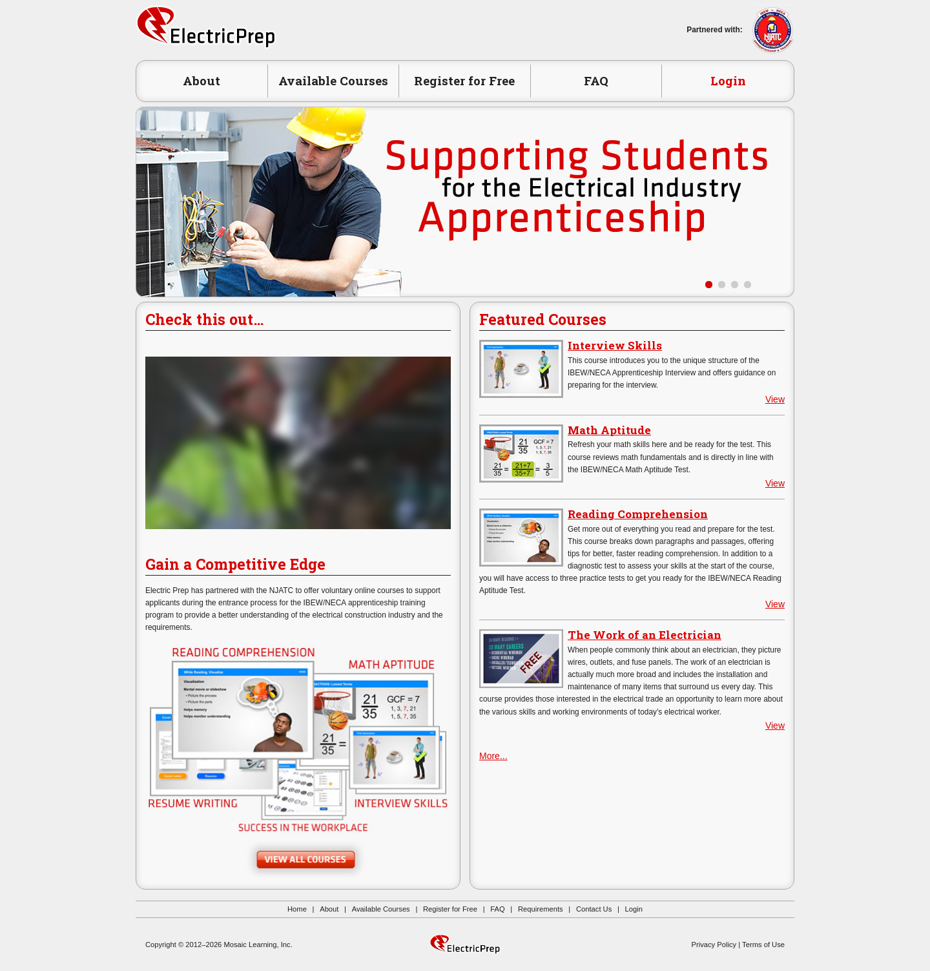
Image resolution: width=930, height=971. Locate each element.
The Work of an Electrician (644, 634)
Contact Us (594, 909)
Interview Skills (615, 345)
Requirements (540, 909)
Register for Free (464, 80)
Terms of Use (763, 944)
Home (297, 909)
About (201, 80)
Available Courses (333, 80)
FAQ (596, 80)
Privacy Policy (714, 944)
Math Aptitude (609, 430)
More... (493, 756)
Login (728, 80)
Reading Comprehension (638, 513)
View (775, 399)
